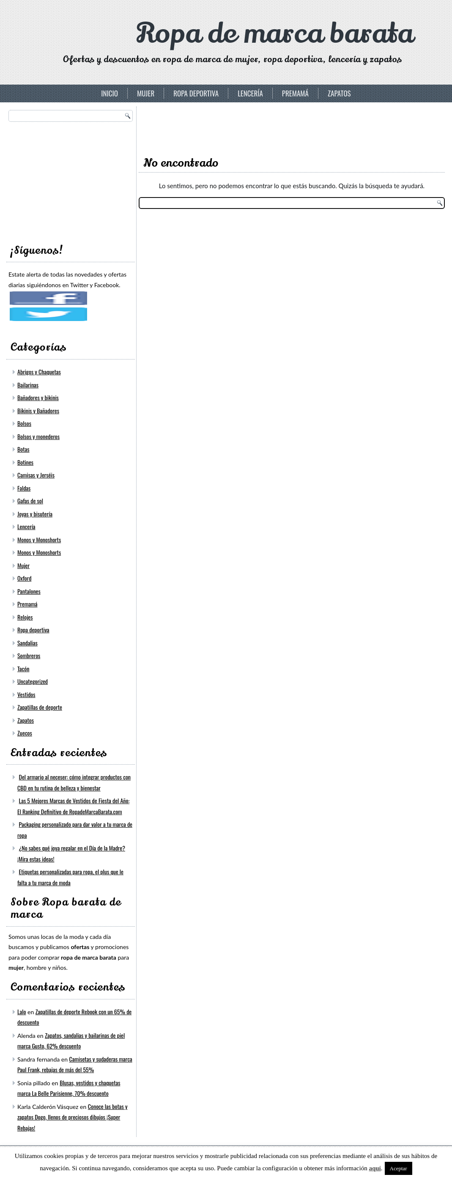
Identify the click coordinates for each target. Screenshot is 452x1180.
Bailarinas (27, 368)
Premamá (295, 93)
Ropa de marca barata (274, 33)
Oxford (24, 561)
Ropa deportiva (196, 93)
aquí (375, 1168)
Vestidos (26, 678)
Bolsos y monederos (38, 420)
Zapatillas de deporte (39, 690)
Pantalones (29, 575)
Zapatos (339, 93)
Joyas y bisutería (34, 497)
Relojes (25, 600)
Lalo (21, 995)
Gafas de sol (30, 484)
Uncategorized (32, 665)
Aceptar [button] (398, 1168)
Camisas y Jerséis (36, 458)
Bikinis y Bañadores (38, 394)
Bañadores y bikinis (38, 381)
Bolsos (24, 407)
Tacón (23, 652)
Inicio (109, 93)
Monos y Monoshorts (39, 523)
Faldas (23, 471)
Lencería (250, 93)
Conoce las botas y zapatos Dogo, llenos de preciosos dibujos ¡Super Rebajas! (72, 1101)
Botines (25, 446)
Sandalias (27, 626)
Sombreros (28, 639)
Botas (23, 432)
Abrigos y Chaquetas (39, 355)
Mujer (145, 93)
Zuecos (24, 716)
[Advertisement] (71, 180)
